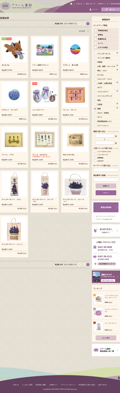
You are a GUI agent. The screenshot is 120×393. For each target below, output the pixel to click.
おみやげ (98, 161)
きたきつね (5, 65)
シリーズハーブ (101, 155)
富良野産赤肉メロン (103, 121)
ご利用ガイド (101, 4)
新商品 (99, 35)
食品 (97, 100)
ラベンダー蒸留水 (102, 58)
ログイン (96, 9)
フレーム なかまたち (39, 155)
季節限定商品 (101, 30)
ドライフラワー (101, 92)
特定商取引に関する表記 (87, 385)
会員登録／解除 (40, 385)
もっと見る (106, 338)
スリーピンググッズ (103, 96)
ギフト (98, 117)
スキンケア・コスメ (103, 79)
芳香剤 (98, 62)
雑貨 (97, 109)
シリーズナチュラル (102, 151)
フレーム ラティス (69, 110)
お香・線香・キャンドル (104, 66)
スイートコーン (101, 126)
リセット (106, 193)
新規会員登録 (115, 4)
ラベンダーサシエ (111, 323)
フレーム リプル (8, 155)
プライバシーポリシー (68, 385)
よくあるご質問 (27, 385)
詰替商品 (98, 158)
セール (99, 43)
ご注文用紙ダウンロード (106, 264)
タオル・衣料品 (101, 113)
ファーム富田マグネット (40, 65)
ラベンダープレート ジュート (12, 244)
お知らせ (79, 4)
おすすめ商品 (101, 47)
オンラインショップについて (105, 216)
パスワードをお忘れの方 (104, 219)
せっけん (99, 75)
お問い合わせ (102, 385)
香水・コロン (100, 71)
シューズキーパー (38, 110)
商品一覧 (89, 4)
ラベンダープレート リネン (11, 199)
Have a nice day (68, 155)
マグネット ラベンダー (10, 110)
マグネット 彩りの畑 (70, 65)
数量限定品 (100, 39)
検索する (106, 186)
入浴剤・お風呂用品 (103, 83)
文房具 (98, 104)
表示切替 (82, 31)
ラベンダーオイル (102, 54)
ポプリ (98, 87)
